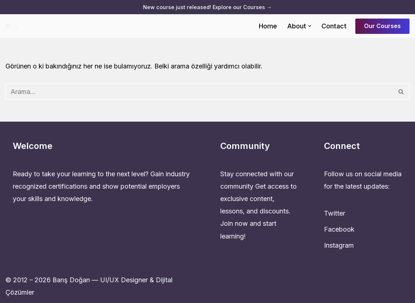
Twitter (334, 213)
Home (268, 26)
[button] (309, 26)
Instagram (339, 245)
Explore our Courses (242, 7)
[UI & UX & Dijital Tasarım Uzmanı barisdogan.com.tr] (13, 26)
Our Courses (382, 25)
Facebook (339, 229)
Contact (334, 26)
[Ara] (199, 91)
